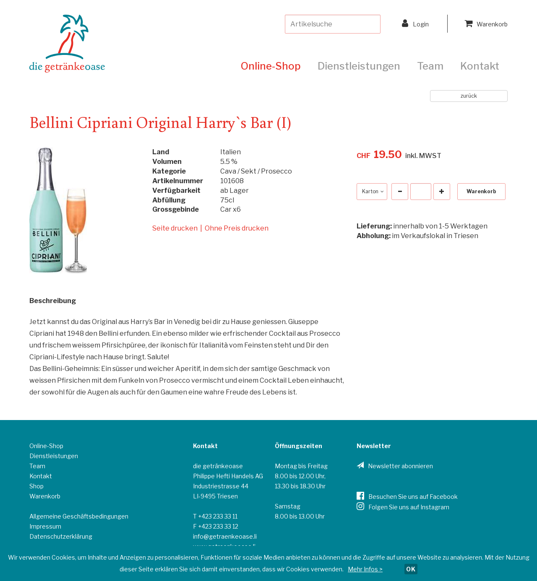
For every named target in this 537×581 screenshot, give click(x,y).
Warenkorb (486, 23)
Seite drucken (175, 228)
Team (430, 66)
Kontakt (479, 66)
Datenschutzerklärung (60, 536)
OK (411, 569)
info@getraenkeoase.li (225, 536)
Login (415, 23)
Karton (372, 191)
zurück (469, 96)
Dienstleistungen (359, 66)
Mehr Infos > (365, 569)
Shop (36, 486)
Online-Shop (271, 66)
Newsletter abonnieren (400, 465)
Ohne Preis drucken (236, 228)
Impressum (45, 526)
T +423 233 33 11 (215, 516)
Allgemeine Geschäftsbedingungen (78, 516)
